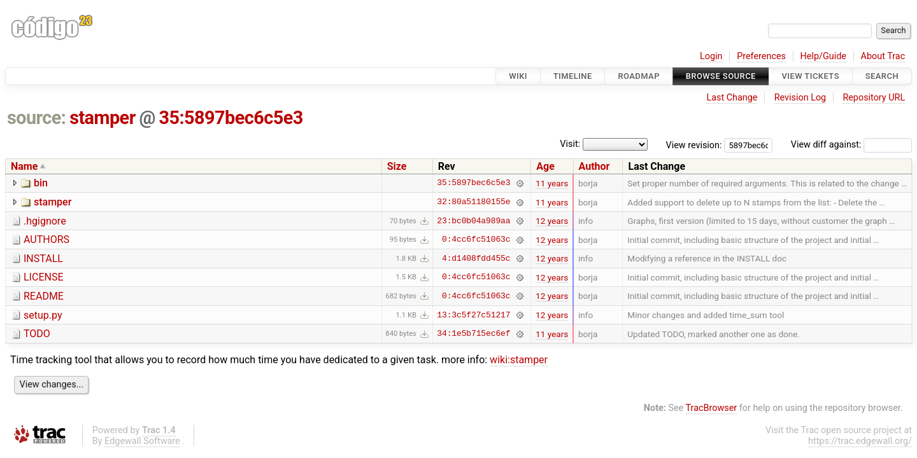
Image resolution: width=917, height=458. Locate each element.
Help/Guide (823, 56)
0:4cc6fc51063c (476, 240)
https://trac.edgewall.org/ (860, 441)
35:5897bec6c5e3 (231, 117)
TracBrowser (711, 408)
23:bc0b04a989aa (473, 220)
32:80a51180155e (473, 202)
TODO (37, 334)
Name (24, 166)
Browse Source (721, 76)
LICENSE (43, 277)
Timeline (572, 76)
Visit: (570, 144)
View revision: (694, 144)
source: (36, 117)
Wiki (518, 76)
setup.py (43, 315)
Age (545, 166)
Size (397, 166)
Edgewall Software (142, 441)
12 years (552, 221)
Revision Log (800, 97)
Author (594, 166)
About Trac (883, 56)
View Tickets (810, 76)
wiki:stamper (519, 360)
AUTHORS (46, 239)
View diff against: (851, 144)
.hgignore (45, 221)
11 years (552, 183)
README (44, 296)
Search (882, 76)
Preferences (761, 56)
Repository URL (873, 97)
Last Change (731, 97)
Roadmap (639, 76)
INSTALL (43, 259)
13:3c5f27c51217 (473, 315)
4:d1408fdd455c (476, 258)
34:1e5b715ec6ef (473, 334)
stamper (102, 117)
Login (711, 56)
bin (41, 183)
